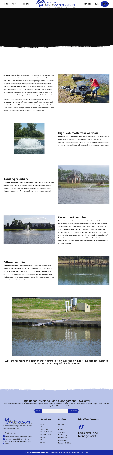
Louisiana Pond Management (88, 434)
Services (87, 4)
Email (38, 411)
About (14, 4)
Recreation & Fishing (64, 443)
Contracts (25, 4)
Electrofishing (62, 437)
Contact (106, 4)
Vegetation (61, 432)
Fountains (61, 429)
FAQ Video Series (45, 434)
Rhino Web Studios (82, 452)
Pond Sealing (62, 440)
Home (6, 4)
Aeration (60, 427)
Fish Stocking (62, 435)
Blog (97, 4)
